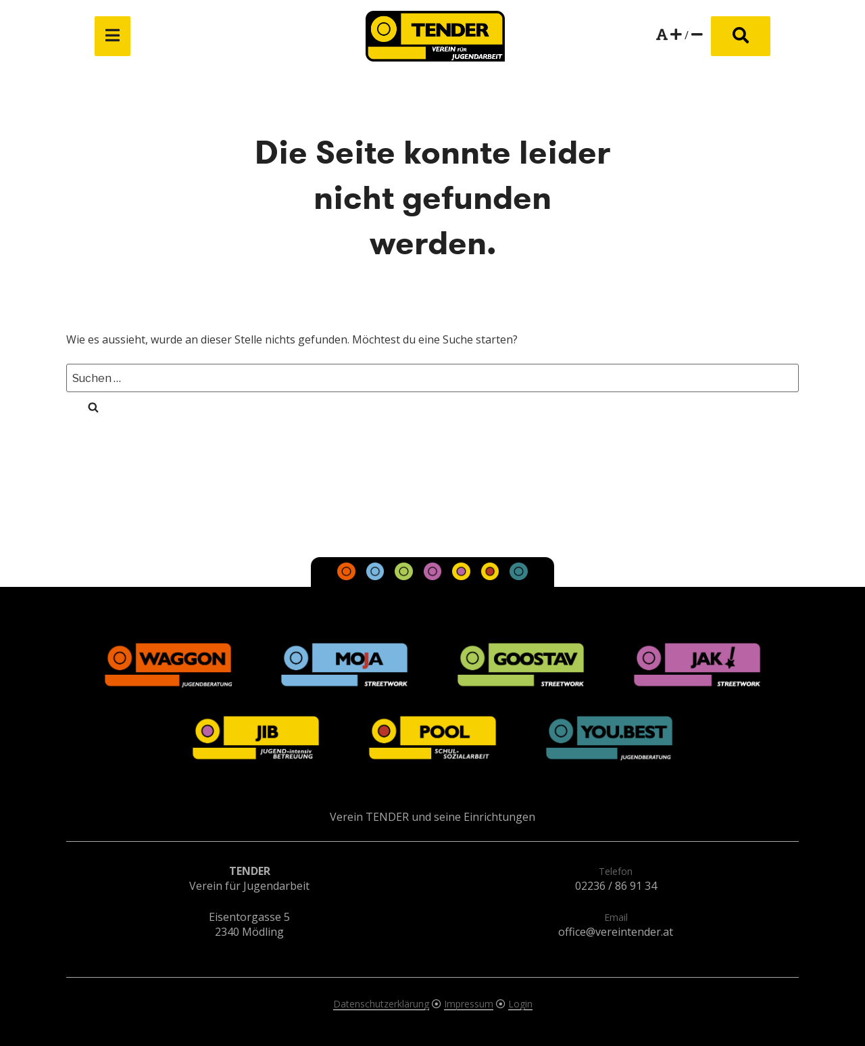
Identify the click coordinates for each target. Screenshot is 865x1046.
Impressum (468, 1003)
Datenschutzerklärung (381, 1003)
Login (520, 1003)
